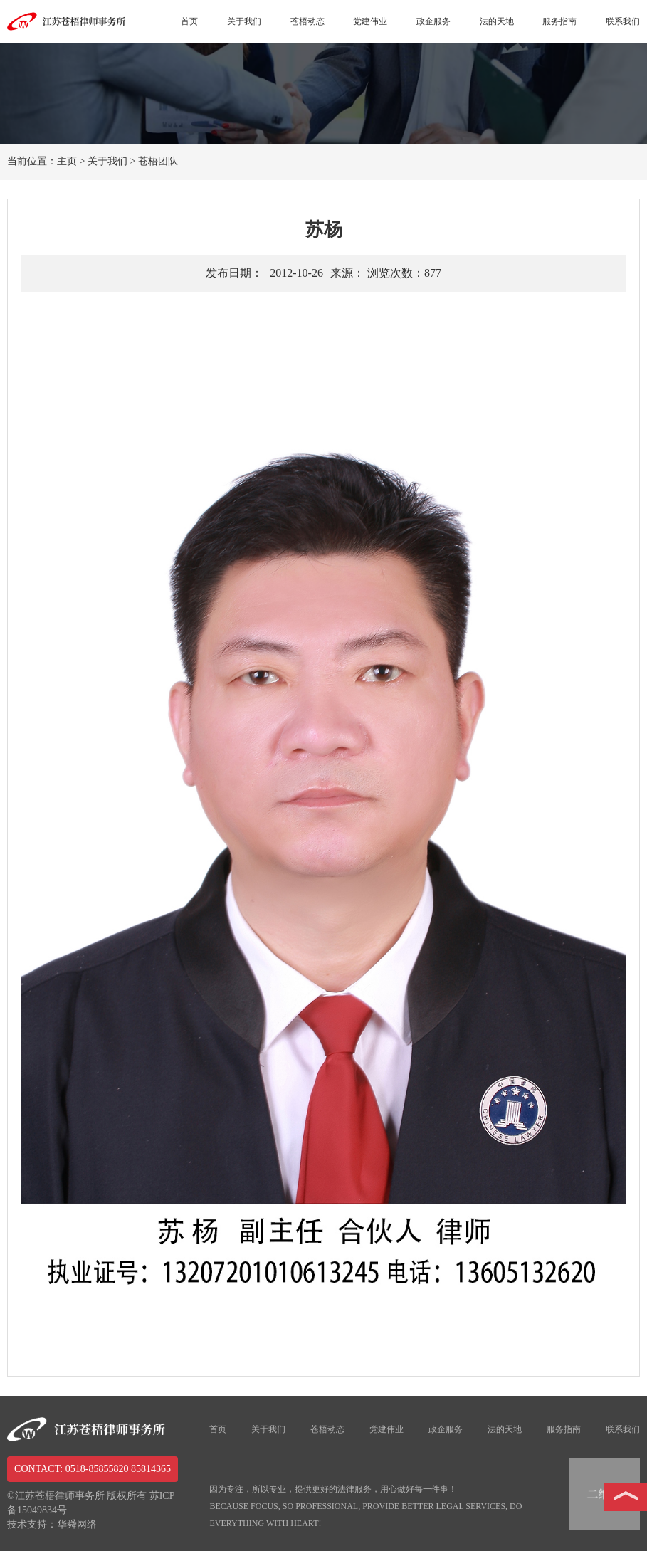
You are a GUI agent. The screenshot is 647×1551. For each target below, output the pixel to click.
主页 (67, 161)
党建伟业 (370, 21)
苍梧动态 (307, 21)
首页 (189, 21)
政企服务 (433, 21)
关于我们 (244, 21)
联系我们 (623, 21)
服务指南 (559, 21)
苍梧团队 (158, 161)
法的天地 (497, 21)
